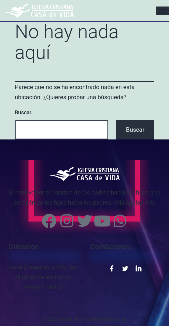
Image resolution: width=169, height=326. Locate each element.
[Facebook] (111, 268)
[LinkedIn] (138, 268)
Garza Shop (115, 319)
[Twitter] (125, 268)
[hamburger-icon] (162, 11)
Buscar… (25, 112)
